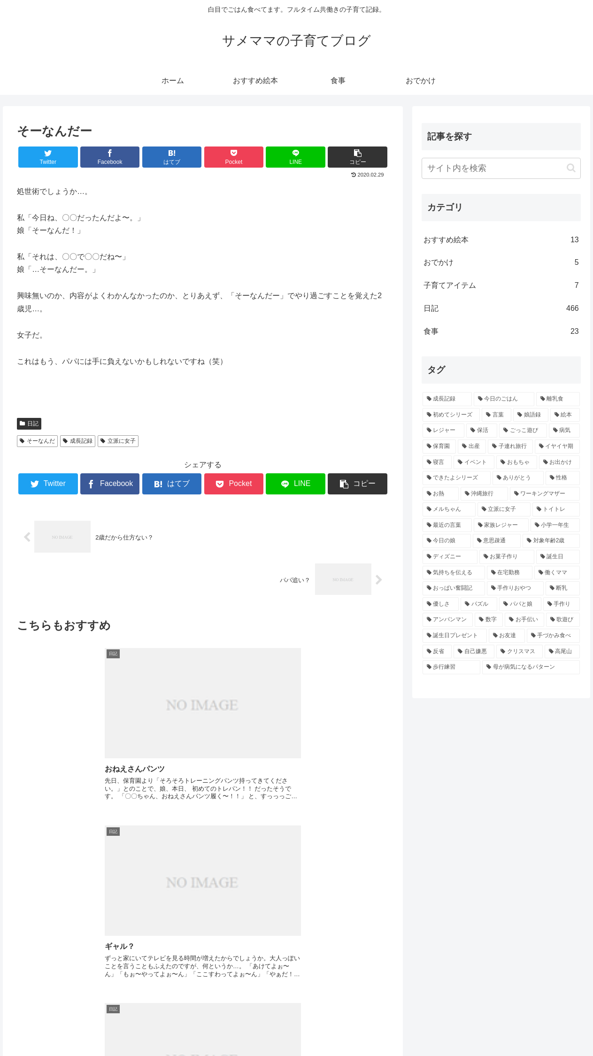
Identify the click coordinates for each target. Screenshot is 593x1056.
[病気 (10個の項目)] (564, 431)
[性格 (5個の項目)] (563, 478)
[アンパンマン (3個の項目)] (448, 620)
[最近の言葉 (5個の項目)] (447, 525)
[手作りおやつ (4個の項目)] (515, 588)
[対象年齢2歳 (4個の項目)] (551, 541)
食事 (501, 332)
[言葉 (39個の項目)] (496, 415)
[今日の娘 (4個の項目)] (447, 541)
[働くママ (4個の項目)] (557, 573)
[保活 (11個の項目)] (481, 431)
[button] (571, 167)
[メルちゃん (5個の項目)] (449, 509)
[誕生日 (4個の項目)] (558, 557)
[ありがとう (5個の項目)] (518, 478)
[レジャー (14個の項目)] (444, 431)
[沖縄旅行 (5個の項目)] (484, 494)
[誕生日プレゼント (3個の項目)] (455, 636)
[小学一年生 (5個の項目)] (555, 525)
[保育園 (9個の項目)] (439, 446)
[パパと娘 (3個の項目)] (520, 604)
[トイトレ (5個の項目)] (556, 509)
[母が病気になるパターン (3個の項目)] (531, 667)
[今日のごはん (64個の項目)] (504, 399)
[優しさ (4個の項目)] (441, 604)
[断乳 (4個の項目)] (563, 588)
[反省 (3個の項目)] (437, 652)
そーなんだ (37, 441)
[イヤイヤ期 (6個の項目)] (557, 446)
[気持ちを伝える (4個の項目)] (454, 573)
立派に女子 (118, 441)
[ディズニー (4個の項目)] (450, 557)
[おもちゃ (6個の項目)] (516, 462)
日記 (29, 423)
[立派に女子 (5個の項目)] (504, 509)
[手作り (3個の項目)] (561, 604)
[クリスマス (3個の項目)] (519, 652)
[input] (501, 168)
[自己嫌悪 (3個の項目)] (474, 652)
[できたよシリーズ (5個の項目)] (457, 478)
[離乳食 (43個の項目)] (558, 399)
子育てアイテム (501, 286)
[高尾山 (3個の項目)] (562, 652)
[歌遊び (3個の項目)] (563, 620)
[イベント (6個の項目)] (474, 462)
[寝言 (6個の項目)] (437, 462)
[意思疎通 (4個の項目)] (497, 541)
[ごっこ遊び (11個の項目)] (523, 431)
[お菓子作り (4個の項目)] (506, 557)
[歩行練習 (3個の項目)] (452, 667)
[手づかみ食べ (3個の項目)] (553, 636)
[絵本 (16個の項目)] (565, 415)
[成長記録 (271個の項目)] (447, 399)
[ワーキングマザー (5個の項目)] (545, 494)
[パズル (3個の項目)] (479, 604)
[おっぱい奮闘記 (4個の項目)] (454, 588)
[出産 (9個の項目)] (472, 446)
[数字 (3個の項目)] (489, 620)
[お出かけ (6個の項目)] (559, 462)
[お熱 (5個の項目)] (441, 494)
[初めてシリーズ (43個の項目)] (451, 415)
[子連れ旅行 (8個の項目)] (510, 446)
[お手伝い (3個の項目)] (524, 620)
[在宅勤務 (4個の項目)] (509, 573)
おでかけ (501, 263)
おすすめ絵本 (501, 240)
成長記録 (77, 441)
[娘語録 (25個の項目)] (530, 415)
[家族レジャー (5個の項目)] (501, 525)
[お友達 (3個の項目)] (507, 636)
